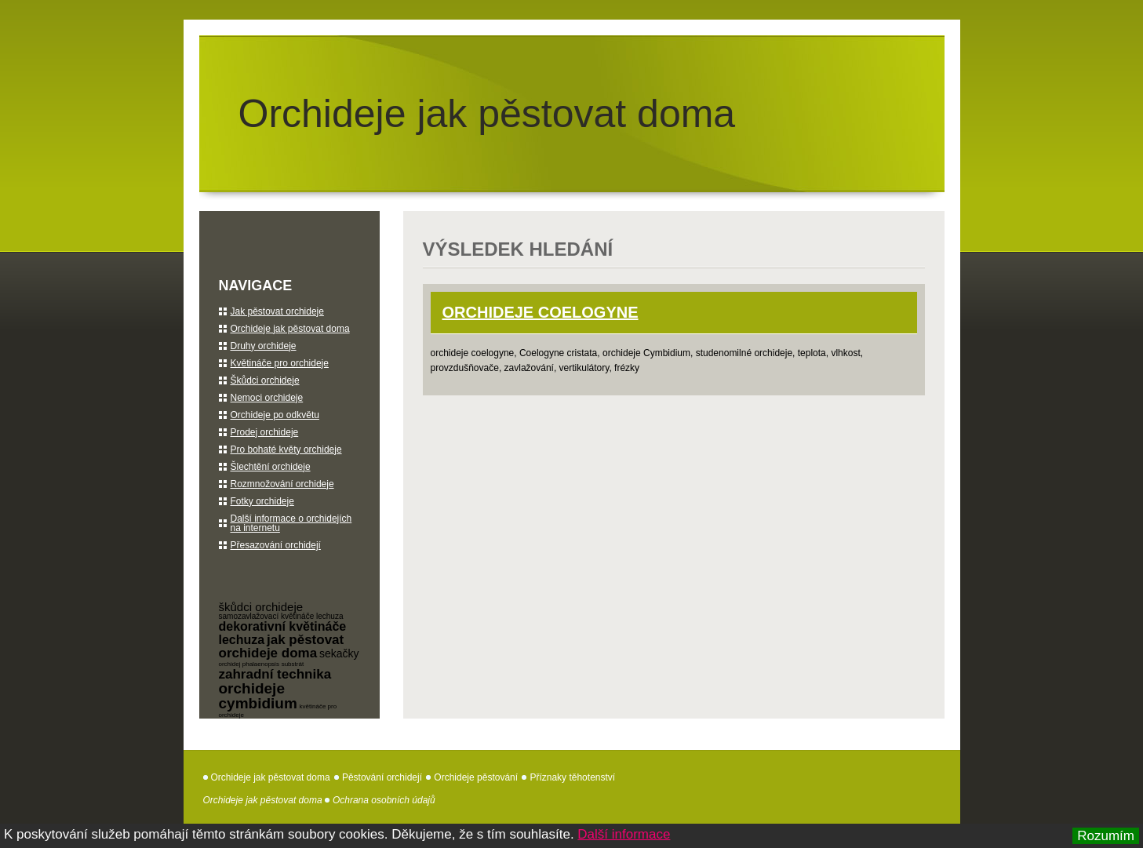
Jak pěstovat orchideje (277, 311)
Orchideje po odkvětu (275, 414)
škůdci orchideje (261, 606)
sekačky (339, 653)
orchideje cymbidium (258, 696)
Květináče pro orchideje (280, 363)
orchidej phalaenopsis (249, 664)
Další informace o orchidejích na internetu (291, 523)
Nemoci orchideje (267, 397)
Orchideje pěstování (476, 777)
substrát (293, 664)
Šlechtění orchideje (271, 466)
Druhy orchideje (264, 345)
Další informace (623, 834)
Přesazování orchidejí (276, 545)
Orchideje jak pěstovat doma (487, 114)
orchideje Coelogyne (540, 312)
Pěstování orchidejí (382, 777)
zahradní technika (275, 674)
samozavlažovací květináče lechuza (281, 616)
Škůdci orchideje (265, 380)
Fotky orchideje (262, 501)
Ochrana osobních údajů (384, 800)
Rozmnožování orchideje (282, 484)
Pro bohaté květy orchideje (286, 449)
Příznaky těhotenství (572, 777)
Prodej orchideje (265, 432)
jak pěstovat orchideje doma (281, 646)
